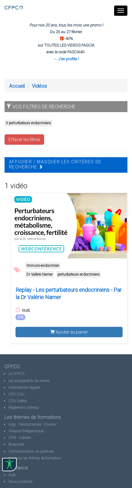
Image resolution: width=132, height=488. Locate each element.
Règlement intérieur (24, 407)
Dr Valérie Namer (39, 274)
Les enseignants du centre (29, 381)
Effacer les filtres (24, 139)
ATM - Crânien (20, 438)
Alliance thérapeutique (26, 431)
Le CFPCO (17, 374)
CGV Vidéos (18, 401)
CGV (12, 394)
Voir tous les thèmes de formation (35, 458)
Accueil (17, 86)
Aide (12, 475)
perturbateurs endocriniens (78, 274)
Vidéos (39, 86)
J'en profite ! (68, 59)
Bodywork (16, 444)
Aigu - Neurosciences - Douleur (33, 424)
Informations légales (24, 387)
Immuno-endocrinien (42, 265)
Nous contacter (21, 481)
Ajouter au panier (69, 332)
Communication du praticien (31, 451)
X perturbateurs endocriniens (28, 123)
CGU (20, 394)
